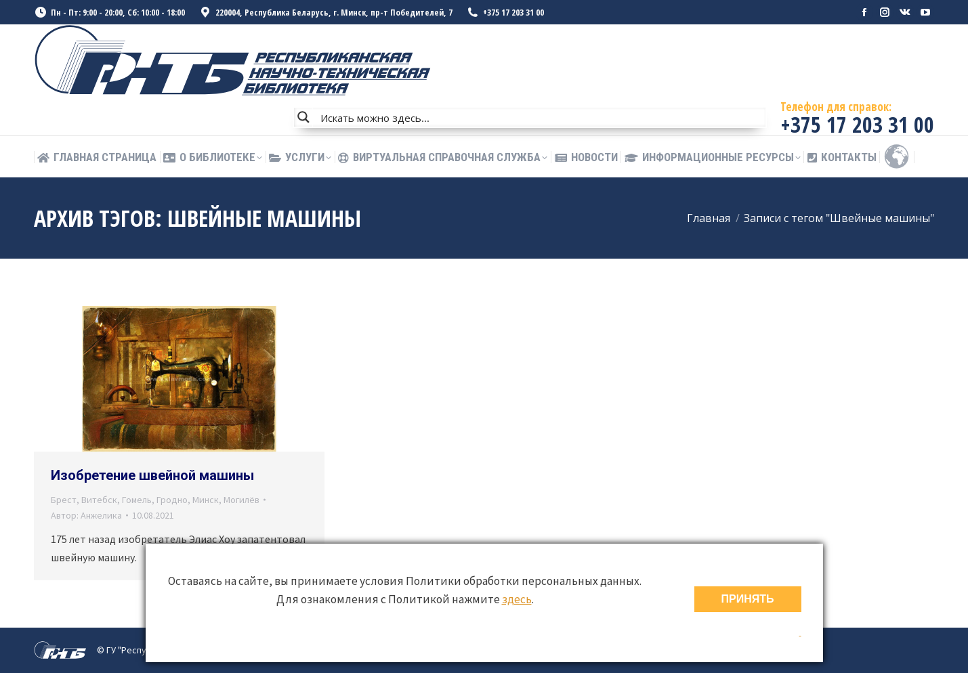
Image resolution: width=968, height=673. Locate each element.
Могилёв (241, 500)
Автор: (86, 515)
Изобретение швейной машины (152, 475)
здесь (517, 599)
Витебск (99, 500)
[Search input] (539, 117)
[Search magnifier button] (303, 117)
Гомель (137, 500)
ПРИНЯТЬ (747, 599)
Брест (64, 500)
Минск (205, 500)
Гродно (172, 500)
